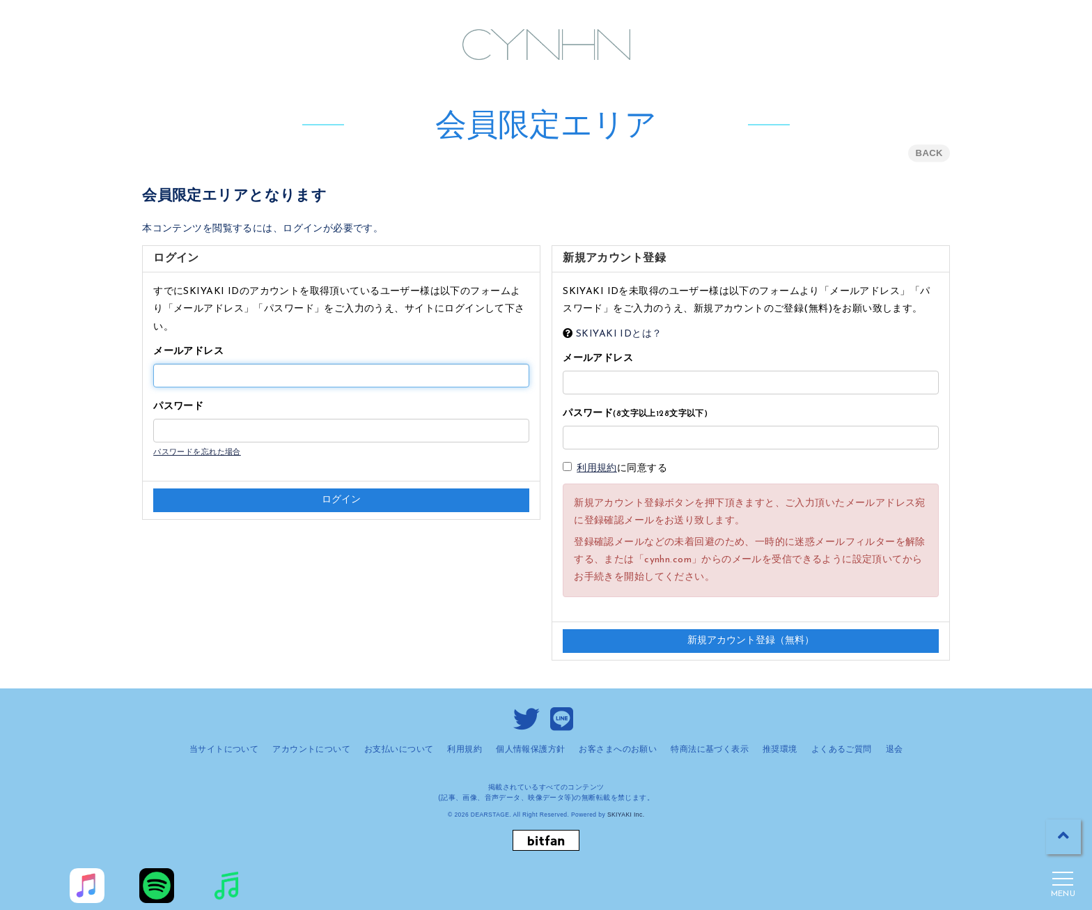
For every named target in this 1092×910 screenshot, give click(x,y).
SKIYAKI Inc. (626, 814)
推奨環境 (780, 749)
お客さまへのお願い (618, 749)
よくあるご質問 (841, 749)
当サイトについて (223, 749)
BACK (929, 153)
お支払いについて (398, 749)
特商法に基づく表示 (710, 749)
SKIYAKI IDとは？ (619, 334)
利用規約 (597, 468)
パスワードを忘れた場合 (197, 452)
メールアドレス (188, 351)
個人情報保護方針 (530, 749)
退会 (894, 749)
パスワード (178, 406)
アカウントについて (311, 749)
